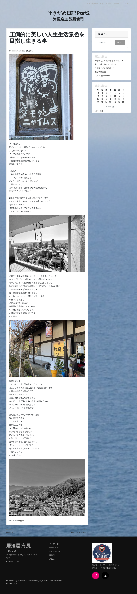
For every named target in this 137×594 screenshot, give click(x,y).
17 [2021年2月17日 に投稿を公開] (106, 99)
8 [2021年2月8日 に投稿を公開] (98, 96)
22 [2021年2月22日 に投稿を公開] (98, 102)
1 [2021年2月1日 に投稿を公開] (98, 93)
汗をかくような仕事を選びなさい (109, 60)
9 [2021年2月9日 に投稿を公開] (102, 96)
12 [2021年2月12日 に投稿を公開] (115, 96)
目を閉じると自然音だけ (105, 68)
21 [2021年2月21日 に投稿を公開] (123, 99)
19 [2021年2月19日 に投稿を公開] (115, 99)
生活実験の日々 (101, 71)
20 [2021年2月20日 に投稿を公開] (119, 99)
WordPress (22, 580)
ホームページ (92, 3)
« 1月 (96, 111)
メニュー (125, 3)
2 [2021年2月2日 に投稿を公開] (102, 93)
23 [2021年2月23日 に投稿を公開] (102, 102)
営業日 (116, 3)
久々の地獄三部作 (102, 75)
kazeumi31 (16, 51)
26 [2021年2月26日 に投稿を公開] (114, 102)
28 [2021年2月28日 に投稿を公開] (123, 102)
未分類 (21, 520)
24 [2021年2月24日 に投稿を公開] (106, 102)
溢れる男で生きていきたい (106, 64)
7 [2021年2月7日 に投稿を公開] (123, 93)
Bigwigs (39, 580)
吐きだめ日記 (105, 3)
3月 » (102, 111)
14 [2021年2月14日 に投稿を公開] (123, 96)
